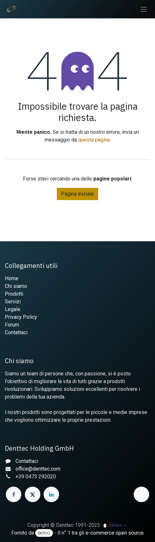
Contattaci (16, 332)
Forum (12, 325)
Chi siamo (16, 286)
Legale (12, 309)
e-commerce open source (115, 533)
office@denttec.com (38, 469)
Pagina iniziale (77, 194)
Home (11, 278)
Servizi (13, 302)
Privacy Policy (21, 317)
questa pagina (94, 140)
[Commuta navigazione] (143, 9)
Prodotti (14, 294)
